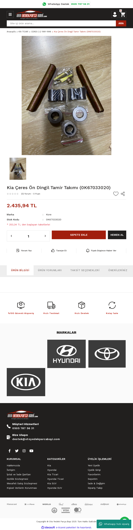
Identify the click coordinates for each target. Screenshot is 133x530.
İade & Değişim (96, 483)
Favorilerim (94, 474)
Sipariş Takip (95, 487)
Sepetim (92, 479)
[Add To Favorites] (115, 193)
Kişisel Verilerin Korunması (22, 487)
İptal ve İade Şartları (19, 474)
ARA (121, 23)
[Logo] (31, 14)
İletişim (11, 470)
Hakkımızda (13, 465)
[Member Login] (114, 14)
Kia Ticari (52, 474)
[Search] (66, 23)
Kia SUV (51, 483)
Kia (49, 465)
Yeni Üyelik (94, 465)
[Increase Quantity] (45, 236)
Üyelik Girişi (94, 470)
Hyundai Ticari (55, 479)
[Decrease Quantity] (11, 236)
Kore (48, 214)
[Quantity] (28, 236)
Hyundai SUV (54, 487)
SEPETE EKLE (78, 234)
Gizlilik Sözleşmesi (17, 479)
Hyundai (51, 470)
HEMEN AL (117, 234)
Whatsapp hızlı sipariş (114, 524)
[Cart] (122, 14)
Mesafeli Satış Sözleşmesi (22, 483)
